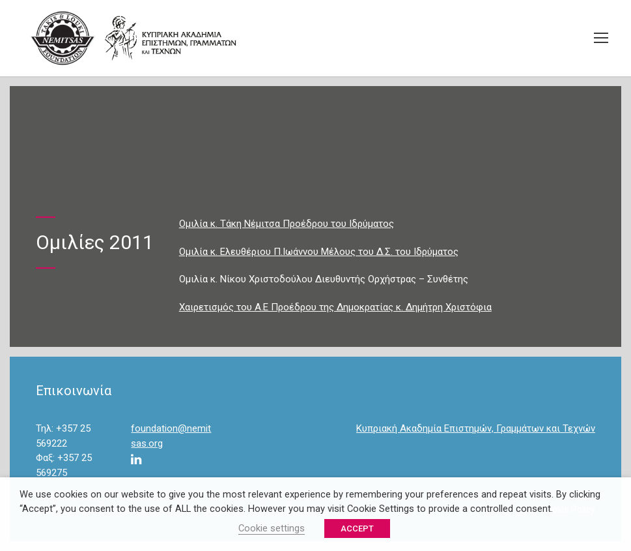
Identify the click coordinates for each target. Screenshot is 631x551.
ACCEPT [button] (357, 528)
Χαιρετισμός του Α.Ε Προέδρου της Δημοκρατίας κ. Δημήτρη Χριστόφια (335, 307)
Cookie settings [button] (271, 528)
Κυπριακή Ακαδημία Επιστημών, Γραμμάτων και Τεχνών (475, 428)
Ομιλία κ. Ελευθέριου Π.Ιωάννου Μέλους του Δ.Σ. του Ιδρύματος (318, 252)
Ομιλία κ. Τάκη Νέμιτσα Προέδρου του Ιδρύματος (286, 224)
